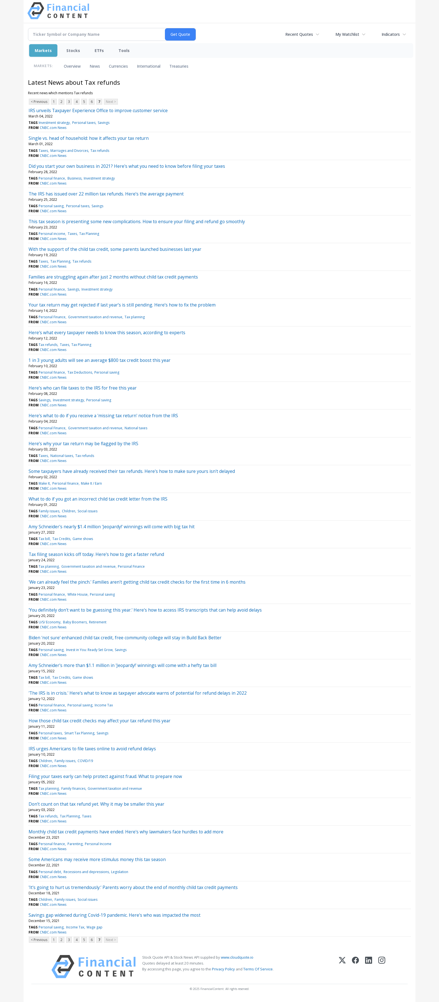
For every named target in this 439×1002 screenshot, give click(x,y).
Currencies (118, 66)
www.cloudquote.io (237, 957)
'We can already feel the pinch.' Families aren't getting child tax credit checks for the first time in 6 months (137, 582)
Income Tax (104, 705)
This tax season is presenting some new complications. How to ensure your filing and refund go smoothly (137, 221)
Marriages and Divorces (69, 150)
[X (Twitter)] (342, 966)
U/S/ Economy (49, 622)
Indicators (391, 34)
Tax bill (44, 538)
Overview (72, 66)
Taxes (43, 150)
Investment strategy (54, 122)
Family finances (73, 788)
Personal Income (98, 843)
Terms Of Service (258, 969)
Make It (44, 483)
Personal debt (50, 871)
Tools (124, 50)
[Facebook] (355, 966)
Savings (103, 122)
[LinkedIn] (368, 966)
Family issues (49, 511)
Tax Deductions (79, 372)
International (148, 66)
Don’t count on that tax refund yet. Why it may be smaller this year (96, 804)
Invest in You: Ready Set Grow (89, 649)
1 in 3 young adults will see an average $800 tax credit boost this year (100, 360)
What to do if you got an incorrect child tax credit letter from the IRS (98, 499)
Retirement (97, 622)
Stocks (73, 50)
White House (77, 594)
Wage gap (94, 927)
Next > (111, 101)
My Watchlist (347, 34)
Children (68, 511)
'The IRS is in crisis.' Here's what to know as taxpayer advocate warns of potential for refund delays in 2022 (138, 693)
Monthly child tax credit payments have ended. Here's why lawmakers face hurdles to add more (126, 832)
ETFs (99, 50)
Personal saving (51, 206)
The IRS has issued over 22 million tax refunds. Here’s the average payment (106, 194)
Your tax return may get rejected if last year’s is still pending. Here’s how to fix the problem (122, 305)
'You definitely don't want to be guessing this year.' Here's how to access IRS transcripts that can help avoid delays (145, 610)
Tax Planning (89, 233)
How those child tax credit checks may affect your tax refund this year (100, 721)
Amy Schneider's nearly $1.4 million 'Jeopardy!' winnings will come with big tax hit (112, 527)
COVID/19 (85, 760)
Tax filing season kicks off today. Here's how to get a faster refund (96, 554)
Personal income (52, 233)
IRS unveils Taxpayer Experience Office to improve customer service (98, 110)
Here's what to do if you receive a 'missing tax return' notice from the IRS (103, 415)
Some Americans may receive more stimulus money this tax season (97, 859)
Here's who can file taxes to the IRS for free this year (83, 388)
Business (74, 178)
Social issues (87, 511)
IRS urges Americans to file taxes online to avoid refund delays (92, 749)
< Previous (39, 101)
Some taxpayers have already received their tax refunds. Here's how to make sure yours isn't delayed (132, 471)
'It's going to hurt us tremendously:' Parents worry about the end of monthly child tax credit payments (133, 887)
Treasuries (178, 66)
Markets (43, 50)
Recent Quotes (299, 34)
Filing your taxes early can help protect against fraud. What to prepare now (105, 776)
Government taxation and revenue (95, 317)
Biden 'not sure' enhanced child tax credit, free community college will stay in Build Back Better (125, 638)
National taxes (136, 428)
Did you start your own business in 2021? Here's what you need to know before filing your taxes (127, 166)
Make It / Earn (91, 483)
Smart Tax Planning (79, 733)
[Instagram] (381, 966)
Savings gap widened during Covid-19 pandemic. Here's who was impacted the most (114, 915)
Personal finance (52, 178)
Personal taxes (83, 122)
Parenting (75, 843)
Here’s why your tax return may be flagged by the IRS (83, 443)
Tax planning (135, 317)
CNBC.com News (53, 127)
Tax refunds (99, 150)
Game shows (83, 538)
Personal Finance (52, 317)
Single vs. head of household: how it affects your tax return (89, 138)
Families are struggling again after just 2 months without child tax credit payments (113, 277)
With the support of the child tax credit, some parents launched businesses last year (115, 249)
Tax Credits (61, 538)
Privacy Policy (223, 969)
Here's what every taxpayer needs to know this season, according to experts (107, 332)
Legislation (119, 871)
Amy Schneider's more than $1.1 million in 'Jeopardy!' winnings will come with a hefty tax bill (122, 665)
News (95, 66)
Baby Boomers (75, 622)
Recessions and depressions (86, 871)
